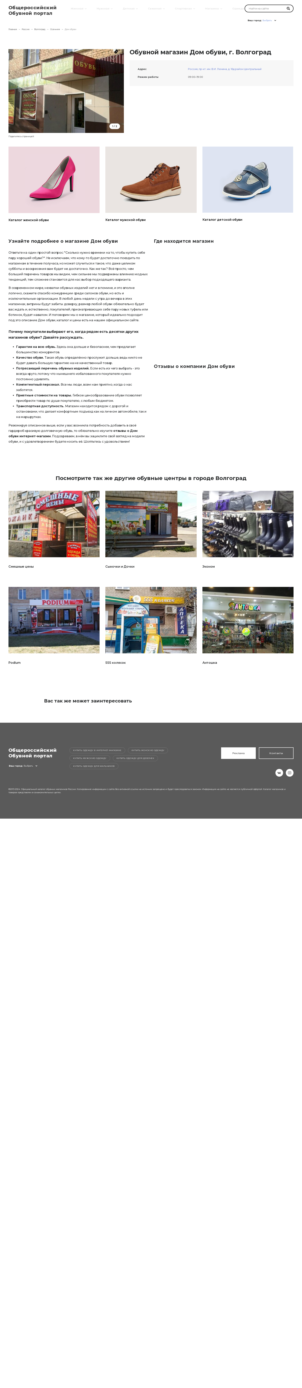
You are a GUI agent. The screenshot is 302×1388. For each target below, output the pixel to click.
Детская (128, 8)
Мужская (102, 8)
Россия (25, 29)
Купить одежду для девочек (135, 758)
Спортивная (182, 8)
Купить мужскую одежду (90, 758)
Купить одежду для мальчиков (94, 766)
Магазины (211, 8)
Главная (12, 29)
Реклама (238, 753)
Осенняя (55, 29)
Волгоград (39, 29)
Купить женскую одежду (148, 750)
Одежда (237, 8)
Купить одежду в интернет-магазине (97, 750)
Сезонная (154, 8)
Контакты (276, 753)
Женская (76, 8)
